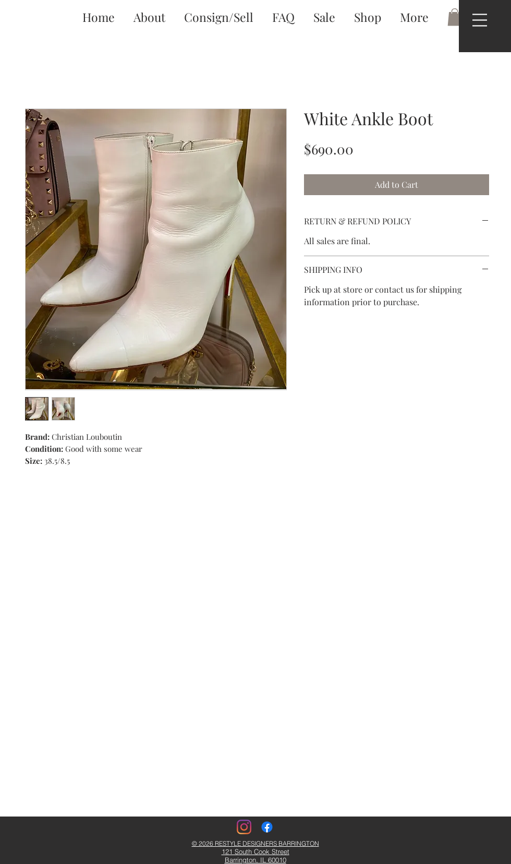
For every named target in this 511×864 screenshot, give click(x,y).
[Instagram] (244, 827)
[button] (479, 20)
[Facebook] (267, 827)
